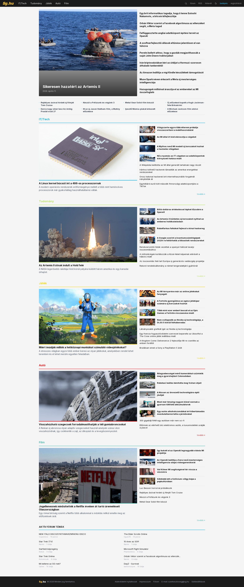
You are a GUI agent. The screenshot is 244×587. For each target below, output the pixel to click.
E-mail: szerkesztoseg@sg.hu (175, 581)
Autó (58, 3)
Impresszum (145, 581)
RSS (200, 3)
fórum (192, 3)
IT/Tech (22, 3)
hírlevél (208, 3)
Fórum (156, 581)
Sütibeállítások (198, 581)
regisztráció (236, 3)
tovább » (201, 194)
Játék (49, 3)
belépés (224, 3)
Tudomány (36, 3)
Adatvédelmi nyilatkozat (126, 581)
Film (66, 3)
